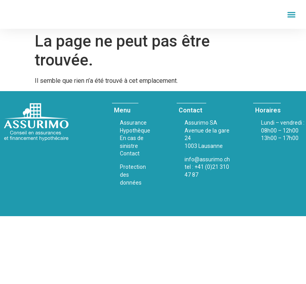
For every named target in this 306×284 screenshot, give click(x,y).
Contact (130, 153)
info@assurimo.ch (207, 159)
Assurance (133, 123)
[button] (291, 14)
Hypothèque (135, 130)
